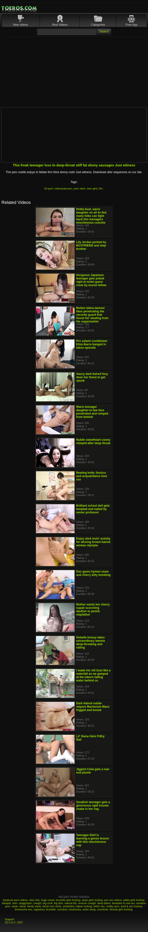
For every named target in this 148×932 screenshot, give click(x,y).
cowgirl (37, 903)
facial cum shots (52, 906)
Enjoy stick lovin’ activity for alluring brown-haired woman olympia (93, 542)
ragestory (39, 909)
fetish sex (99, 906)
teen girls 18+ (95, 188)
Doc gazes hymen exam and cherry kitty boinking (93, 573)
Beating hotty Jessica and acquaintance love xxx (91, 476)
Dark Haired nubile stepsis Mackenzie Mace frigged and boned (92, 707)
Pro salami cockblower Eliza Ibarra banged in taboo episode (91, 344)
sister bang (89, 909)
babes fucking (84, 906)
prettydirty (68, 906)
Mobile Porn (19, 8)
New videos (20, 24)
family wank (34, 906)
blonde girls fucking (121, 909)
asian (15, 906)
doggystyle (25, 903)
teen (15, 903)
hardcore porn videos (15, 900)
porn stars (80, 188)
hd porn (48, 188)
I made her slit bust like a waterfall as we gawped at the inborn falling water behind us (93, 675)
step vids (34, 900)
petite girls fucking (133, 900)
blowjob (6, 903)
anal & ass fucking (131, 906)
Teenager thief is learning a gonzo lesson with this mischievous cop (92, 840)
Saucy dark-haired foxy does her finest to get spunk (92, 377)
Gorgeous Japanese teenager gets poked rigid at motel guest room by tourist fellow (91, 280)
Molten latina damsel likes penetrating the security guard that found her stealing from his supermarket (92, 314)
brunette (51, 909)
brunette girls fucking (68, 900)
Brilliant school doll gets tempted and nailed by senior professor (93, 509)
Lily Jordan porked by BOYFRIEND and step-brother (91, 245)
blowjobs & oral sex (123, 903)
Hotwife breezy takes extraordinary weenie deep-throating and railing (90, 642)
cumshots (102, 909)
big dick (58, 903)
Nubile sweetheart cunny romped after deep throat (93, 441)
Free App (131, 24)
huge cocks (48, 900)
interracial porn (63, 188)
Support (9, 919)
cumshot (62, 909)
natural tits (70, 903)
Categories (98, 24)
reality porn (112, 906)
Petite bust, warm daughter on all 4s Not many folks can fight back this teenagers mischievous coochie (91, 216)
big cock (47, 903)
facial (23, 906)
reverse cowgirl (87, 903)
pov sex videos (113, 900)
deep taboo (104, 903)
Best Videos (60, 24)
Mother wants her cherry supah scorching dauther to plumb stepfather (93, 609)
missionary (75, 909)
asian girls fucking (92, 900)
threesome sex (23, 909)
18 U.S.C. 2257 (14, 922)
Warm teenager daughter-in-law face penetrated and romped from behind (92, 412)
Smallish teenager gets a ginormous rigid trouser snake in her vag (93, 805)
